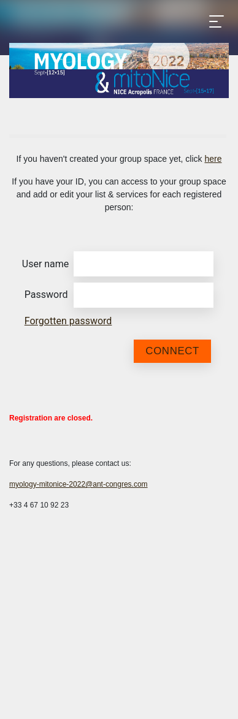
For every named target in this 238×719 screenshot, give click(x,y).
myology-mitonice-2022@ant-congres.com (78, 484)
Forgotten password (68, 321)
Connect (172, 351)
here (212, 159)
